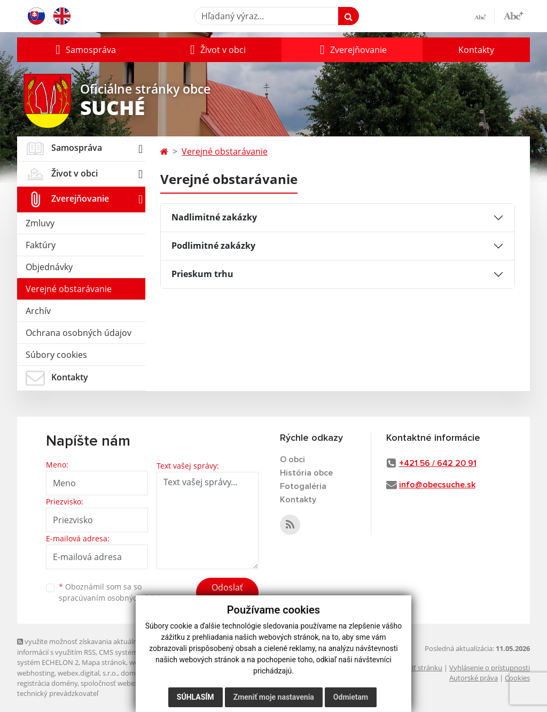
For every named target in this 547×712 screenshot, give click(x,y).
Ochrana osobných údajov (78, 333)
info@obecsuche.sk (437, 484)
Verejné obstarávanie (69, 289)
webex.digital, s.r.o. (88, 673)
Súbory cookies (56, 355)
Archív (38, 311)
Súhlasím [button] (195, 697)
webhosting (35, 673)
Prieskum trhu (202, 274)
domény (134, 673)
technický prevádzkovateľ (57, 693)
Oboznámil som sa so (113, 592)
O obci (292, 459)
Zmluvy (40, 223)
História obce (306, 473)
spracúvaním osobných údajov (113, 598)
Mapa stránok (104, 662)
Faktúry (41, 245)
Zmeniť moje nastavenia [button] (273, 697)
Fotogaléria (303, 486)
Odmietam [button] (350, 697)
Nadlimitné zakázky (214, 217)
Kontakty (476, 50)
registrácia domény (47, 683)
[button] (84, 49)
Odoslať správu (227, 593)
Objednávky (49, 267)
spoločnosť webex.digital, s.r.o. (129, 683)
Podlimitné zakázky (213, 245)
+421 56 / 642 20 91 (437, 463)
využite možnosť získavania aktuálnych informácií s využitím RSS (83, 646)
